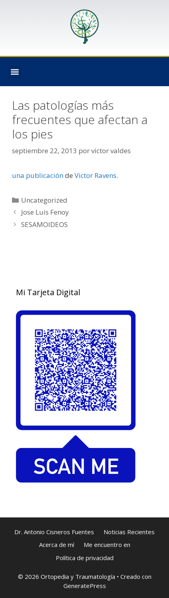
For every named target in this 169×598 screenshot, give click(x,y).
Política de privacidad (85, 558)
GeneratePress (84, 586)
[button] (14, 71)
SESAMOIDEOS (44, 224)
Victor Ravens (95, 175)
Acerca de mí (56, 545)
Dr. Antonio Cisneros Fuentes (54, 532)
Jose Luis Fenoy (45, 212)
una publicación (37, 175)
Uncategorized (44, 200)
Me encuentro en (107, 545)
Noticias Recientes (129, 532)
